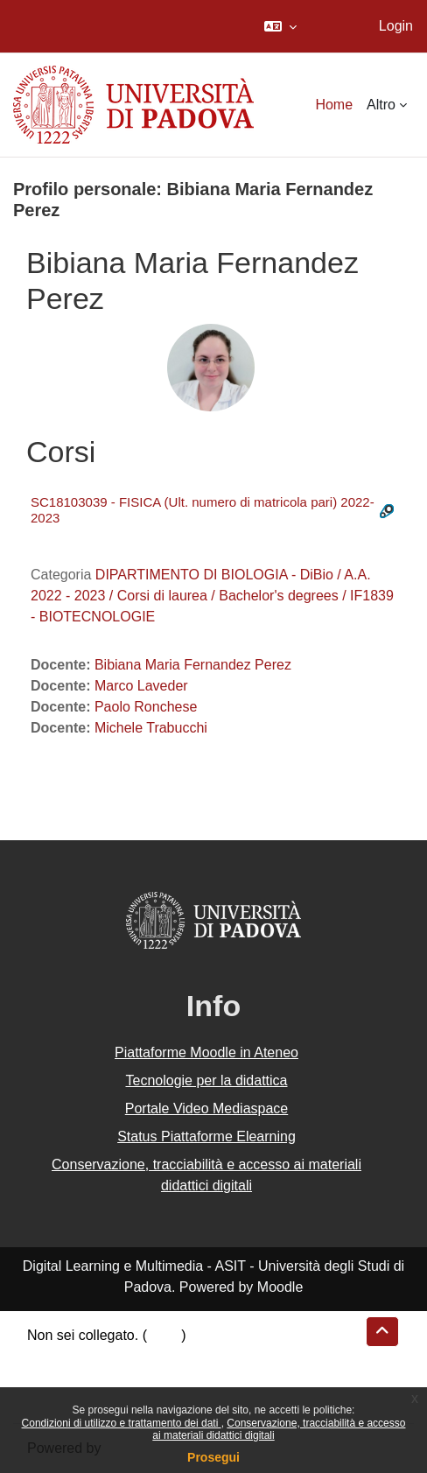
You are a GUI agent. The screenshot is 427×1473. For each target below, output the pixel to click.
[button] (280, 26)
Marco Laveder (141, 685)
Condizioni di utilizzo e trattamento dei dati (121, 1423)
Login (396, 25)
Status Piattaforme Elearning (206, 1136)
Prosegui (213, 1457)
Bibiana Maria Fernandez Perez (192, 664)
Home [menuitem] (334, 104)
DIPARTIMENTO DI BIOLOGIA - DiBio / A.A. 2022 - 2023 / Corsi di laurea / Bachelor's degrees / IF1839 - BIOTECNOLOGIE (212, 595)
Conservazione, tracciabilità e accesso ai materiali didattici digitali (206, 1175)
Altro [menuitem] (381, 104)
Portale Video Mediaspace (207, 1108)
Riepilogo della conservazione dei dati (144, 1356)
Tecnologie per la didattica (206, 1080)
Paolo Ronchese (145, 706)
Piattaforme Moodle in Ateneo (206, 1052)
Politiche (53, 1377)
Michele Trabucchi (150, 727)
